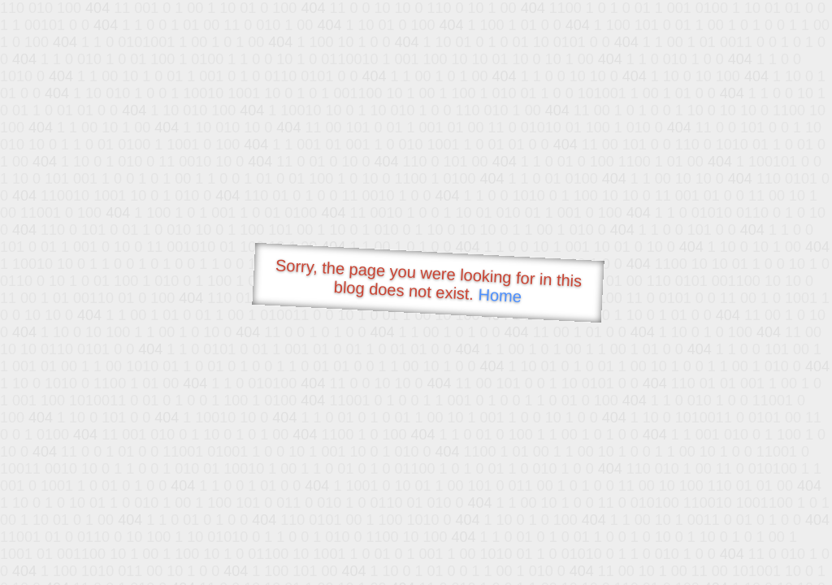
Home (500, 295)
